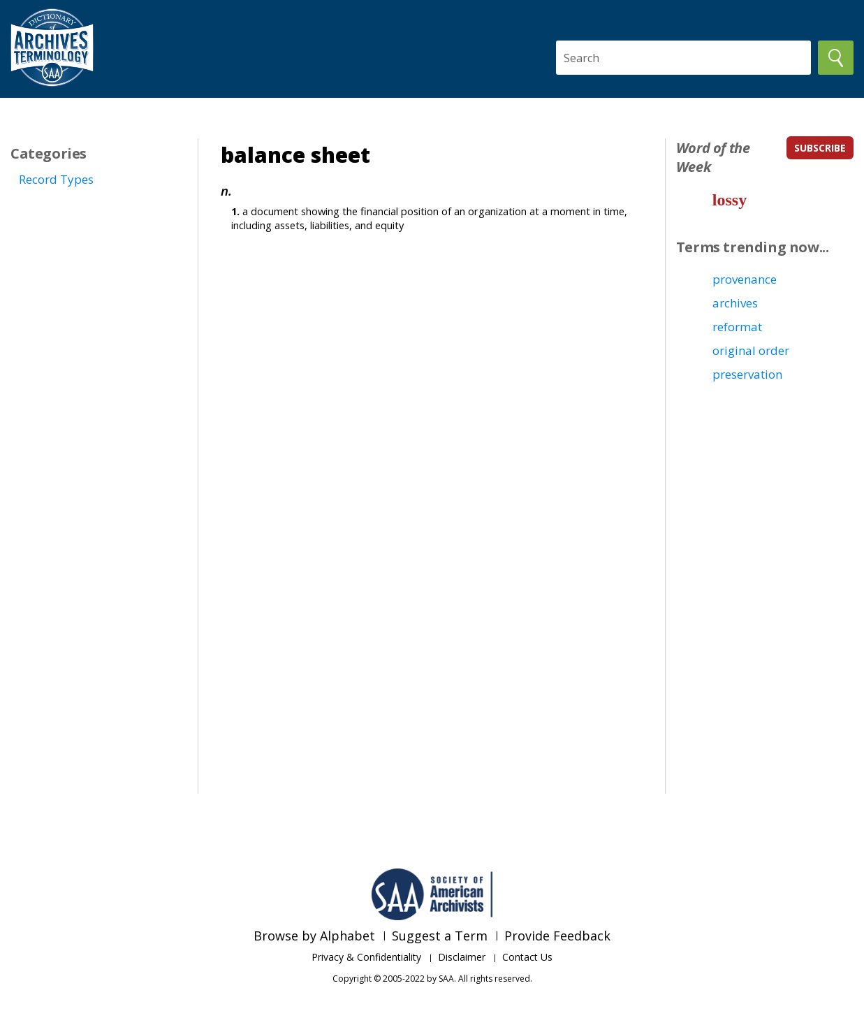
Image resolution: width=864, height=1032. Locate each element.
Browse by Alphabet (314, 935)
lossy (729, 200)
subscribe (820, 147)
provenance (744, 279)
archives (735, 303)
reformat (737, 327)
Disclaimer (461, 957)
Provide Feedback (557, 935)
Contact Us (527, 957)
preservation (747, 374)
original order (750, 350)
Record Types (56, 179)
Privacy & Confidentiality (366, 957)
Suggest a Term (440, 935)
